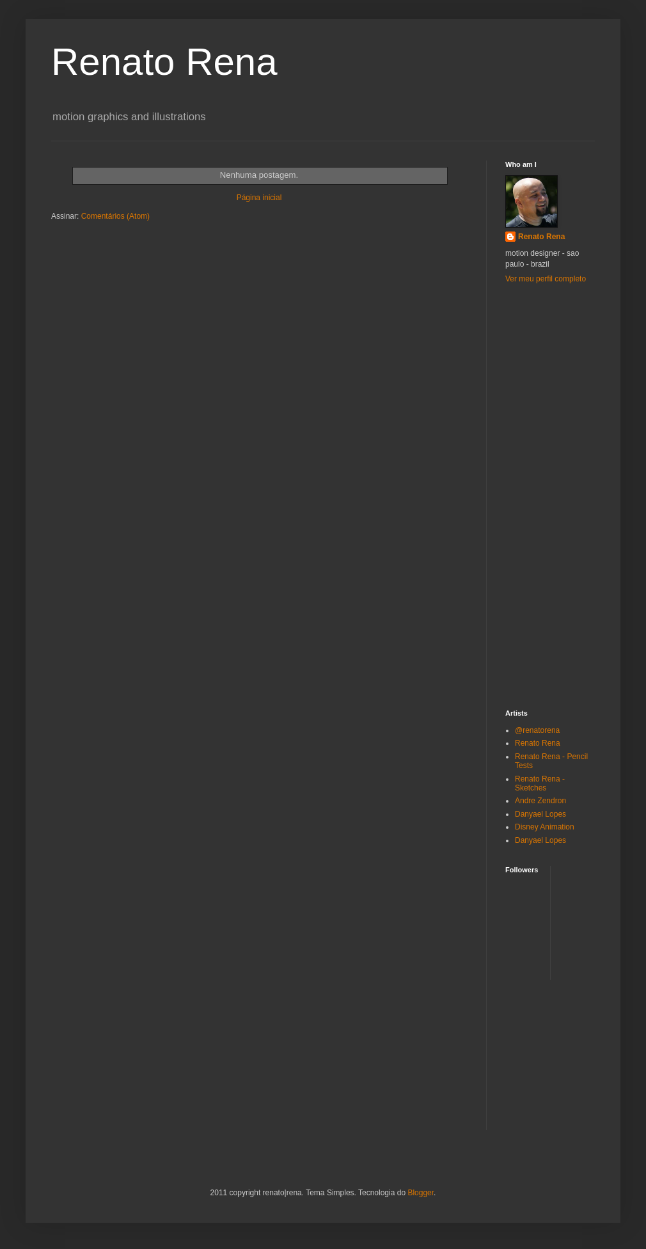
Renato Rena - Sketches (540, 783)
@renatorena (537, 730)
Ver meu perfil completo (545, 278)
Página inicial (259, 197)
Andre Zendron (540, 800)
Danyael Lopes (540, 814)
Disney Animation (544, 826)
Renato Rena (541, 236)
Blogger (420, 1192)
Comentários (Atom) (115, 216)
